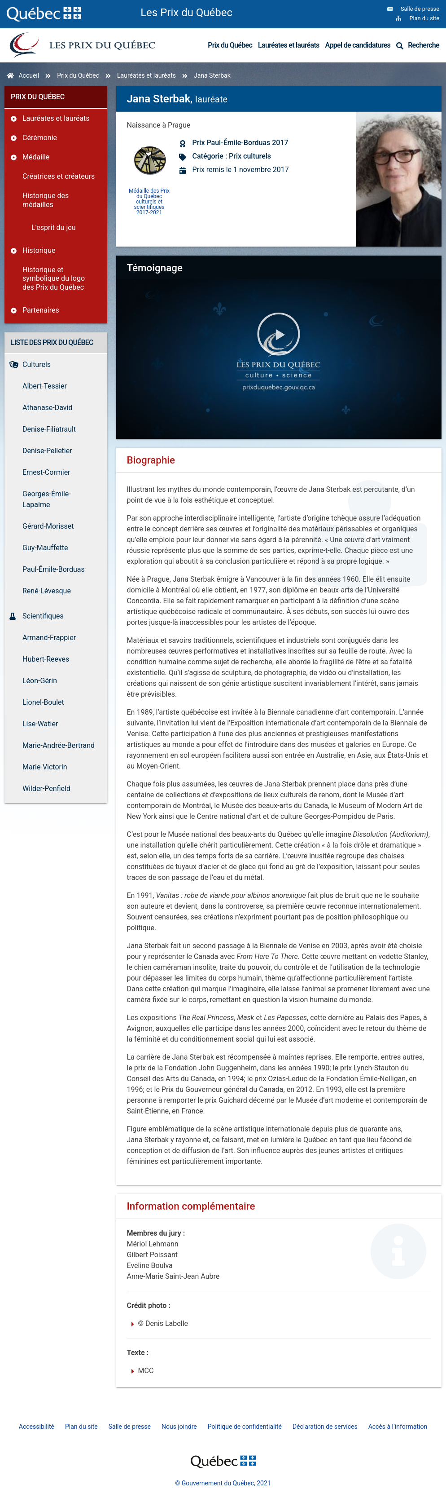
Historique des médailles (45, 199)
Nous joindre (179, 1426)
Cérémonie (39, 137)
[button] (278, 335)
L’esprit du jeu (53, 227)
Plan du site (81, 1426)
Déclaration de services (325, 1426)
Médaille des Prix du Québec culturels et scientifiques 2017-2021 (149, 201)
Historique (38, 250)
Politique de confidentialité (245, 1426)
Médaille (35, 157)
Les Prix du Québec (186, 12)
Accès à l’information (398, 1426)
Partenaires (40, 310)
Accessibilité (36, 1426)
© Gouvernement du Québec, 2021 (223, 1483)
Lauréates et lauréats (288, 45)
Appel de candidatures (358, 45)
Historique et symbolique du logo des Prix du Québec (53, 278)
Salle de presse (130, 1426)
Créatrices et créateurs (58, 176)
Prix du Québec (230, 45)
